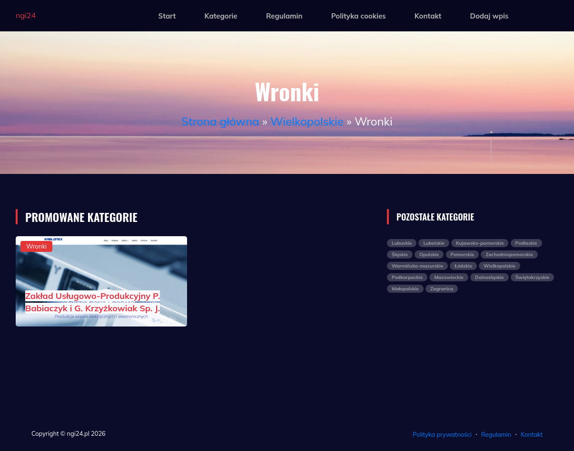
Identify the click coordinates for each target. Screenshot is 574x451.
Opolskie (429, 254)
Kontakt (428, 15)
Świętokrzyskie (532, 277)
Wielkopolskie (307, 121)
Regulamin (284, 15)
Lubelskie (433, 243)
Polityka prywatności (442, 434)
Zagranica (441, 289)
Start (167, 15)
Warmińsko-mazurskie (417, 266)
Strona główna (220, 121)
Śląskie (400, 254)
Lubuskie (402, 243)
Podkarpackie (407, 277)
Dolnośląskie (489, 277)
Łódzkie (463, 266)
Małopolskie (405, 289)
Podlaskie (526, 243)
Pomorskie (463, 254)
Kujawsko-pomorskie (480, 243)
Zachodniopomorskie (509, 254)
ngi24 (26, 15)
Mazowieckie (448, 277)
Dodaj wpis (489, 15)
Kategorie (220, 15)
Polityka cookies (358, 15)
